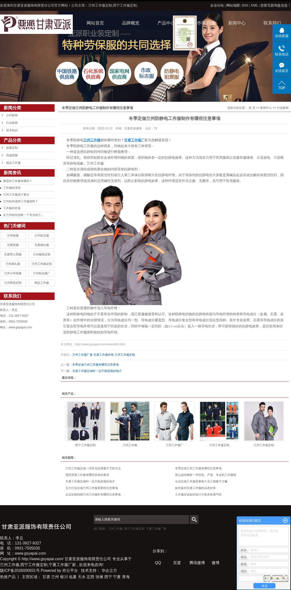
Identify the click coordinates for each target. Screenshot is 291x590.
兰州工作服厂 (174, 445)
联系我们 (272, 23)
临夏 (73, 577)
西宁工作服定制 (85, 445)
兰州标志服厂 (41, 273)
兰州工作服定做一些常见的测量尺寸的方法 (93, 468)
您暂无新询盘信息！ (275, 5)
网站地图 (233, 5)
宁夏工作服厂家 (156, 528)
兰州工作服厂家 (82, 354)
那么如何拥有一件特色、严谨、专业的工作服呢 (205, 475)
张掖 (99, 577)
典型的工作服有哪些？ (17, 181)
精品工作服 (13, 163)
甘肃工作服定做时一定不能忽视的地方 (97, 371)
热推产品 (8, 577)
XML (254, 5)
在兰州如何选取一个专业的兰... (23, 215)
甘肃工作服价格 (103, 354)
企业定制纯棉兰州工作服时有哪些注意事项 (93, 494)
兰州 (55, 577)
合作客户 (201, 23)
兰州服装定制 (41, 254)
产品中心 (166, 23)
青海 (126, 577)
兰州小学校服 (13, 273)
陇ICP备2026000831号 (20, 570)
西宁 (108, 577)
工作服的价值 (12, 208)
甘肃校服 (13, 245)
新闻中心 (237, 23)
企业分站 (217, 5)
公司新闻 (12, 115)
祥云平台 (70, 570)
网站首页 (95, 23)
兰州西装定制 (13, 282)
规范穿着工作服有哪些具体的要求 (87, 475)
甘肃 (46, 577)
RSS (245, 5)
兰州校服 (13, 235)
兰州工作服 (130, 445)
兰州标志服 (41, 235)
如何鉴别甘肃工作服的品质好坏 (195, 488)
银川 (64, 577)
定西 (90, 577)
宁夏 (117, 577)
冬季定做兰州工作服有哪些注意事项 (95, 364)
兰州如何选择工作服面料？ (20, 201)
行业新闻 (12, 123)
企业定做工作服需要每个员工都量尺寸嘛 (201, 481)
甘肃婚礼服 (41, 245)
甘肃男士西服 (13, 254)
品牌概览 (130, 23)
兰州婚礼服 (13, 264)
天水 (82, 577)
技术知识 (12, 130)
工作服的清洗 (12, 187)
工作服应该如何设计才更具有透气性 (198, 494)
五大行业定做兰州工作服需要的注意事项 (91, 488)
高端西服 (12, 155)
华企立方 (109, 570)
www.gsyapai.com (20, 327)
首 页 (252, 108)
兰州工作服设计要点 (16, 194)
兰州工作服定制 (42, 264)
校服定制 (12, 147)
